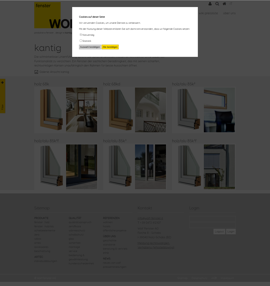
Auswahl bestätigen (90, 47)
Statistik (85, 41)
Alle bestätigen (110, 47)
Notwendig (87, 34)
